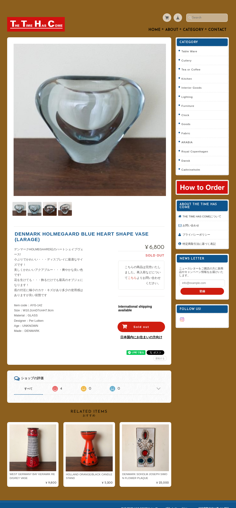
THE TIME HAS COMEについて (202, 207)
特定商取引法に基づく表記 (199, 234)
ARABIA (187, 133)
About (171, 21)
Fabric (185, 124)
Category (193, 21)
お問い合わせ (191, 216)
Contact (217, 21)
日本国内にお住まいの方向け (141, 327)
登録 (202, 282)
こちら (132, 267)
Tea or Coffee (191, 60)
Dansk (185, 151)
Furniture (187, 96)
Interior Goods (191, 78)
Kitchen (186, 69)
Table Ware (189, 42)
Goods (185, 115)
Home (154, 21)
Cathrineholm (190, 160)
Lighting (187, 87)
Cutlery (186, 51)
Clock (185, 106)
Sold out (141, 316)
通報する (160, 348)
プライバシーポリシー (196, 225)
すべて (28, 378)
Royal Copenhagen (194, 142)
